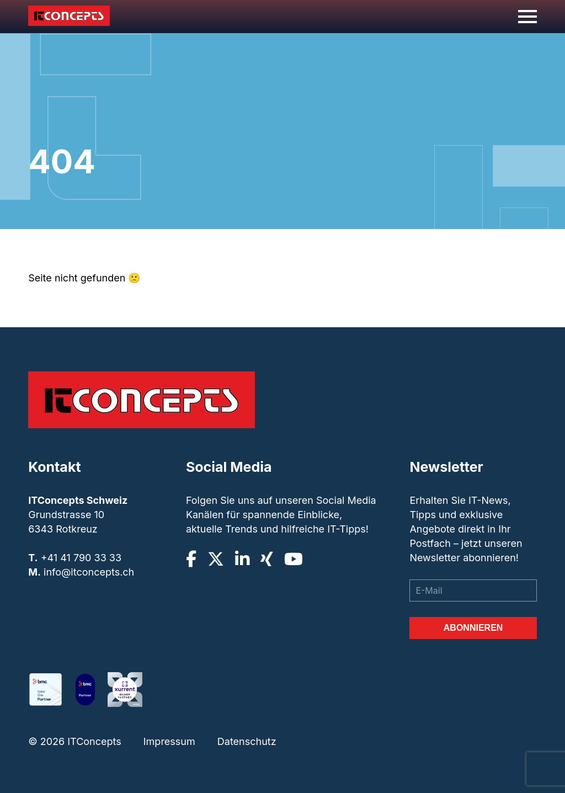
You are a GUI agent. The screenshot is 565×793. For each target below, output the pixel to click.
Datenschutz (246, 741)
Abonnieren (473, 627)
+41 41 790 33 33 (81, 557)
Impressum (169, 741)
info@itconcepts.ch (89, 572)
